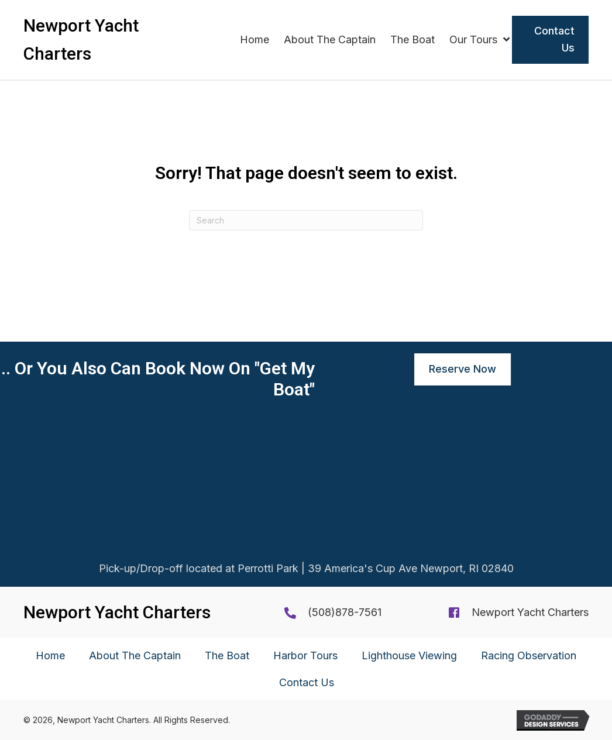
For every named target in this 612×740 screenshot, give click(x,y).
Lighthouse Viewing (409, 655)
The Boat (227, 655)
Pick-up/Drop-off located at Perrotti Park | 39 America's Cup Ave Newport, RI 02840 (306, 570)
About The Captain (135, 655)
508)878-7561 (346, 612)
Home (50, 655)
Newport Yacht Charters (530, 612)
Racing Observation (528, 655)
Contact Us (306, 682)
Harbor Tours (305, 655)
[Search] (306, 220)
